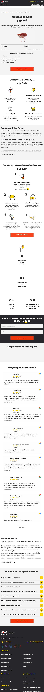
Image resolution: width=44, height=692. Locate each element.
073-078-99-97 (32, 1)
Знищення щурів (6, 658)
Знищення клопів (6, 639)
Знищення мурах (28, 635)
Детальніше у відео (10, 187)
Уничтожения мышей (30, 679)
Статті (25, 646)
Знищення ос (27, 639)
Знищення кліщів (6, 646)
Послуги (11, 12)
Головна (3, 12)
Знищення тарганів (7, 635)
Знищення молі (28, 643)
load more (22, 507)
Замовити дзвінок (35, 4)
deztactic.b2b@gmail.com (33, 622)
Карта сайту (27, 683)
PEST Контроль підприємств (32, 658)
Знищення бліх (6, 643)
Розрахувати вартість (22, 69)
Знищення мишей (6, 662)
